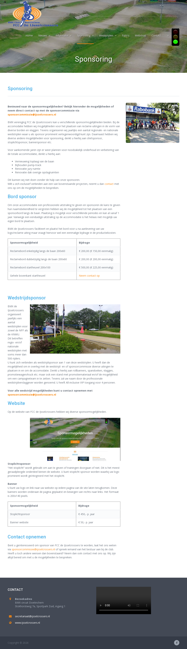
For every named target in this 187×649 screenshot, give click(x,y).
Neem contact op (89, 275)
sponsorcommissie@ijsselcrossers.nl (32, 114)
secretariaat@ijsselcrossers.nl (32, 616)
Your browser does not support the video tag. (123, 600)
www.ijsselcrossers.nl (27, 622)
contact (109, 184)
